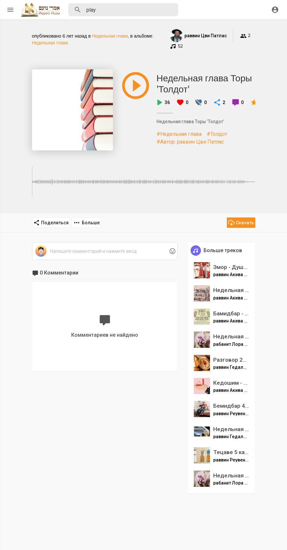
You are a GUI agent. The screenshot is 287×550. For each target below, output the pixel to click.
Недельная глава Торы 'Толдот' (204, 83)
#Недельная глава (179, 134)
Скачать (241, 222)
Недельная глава (110, 36)
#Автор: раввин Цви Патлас (190, 142)
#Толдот (217, 134)
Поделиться (51, 222)
